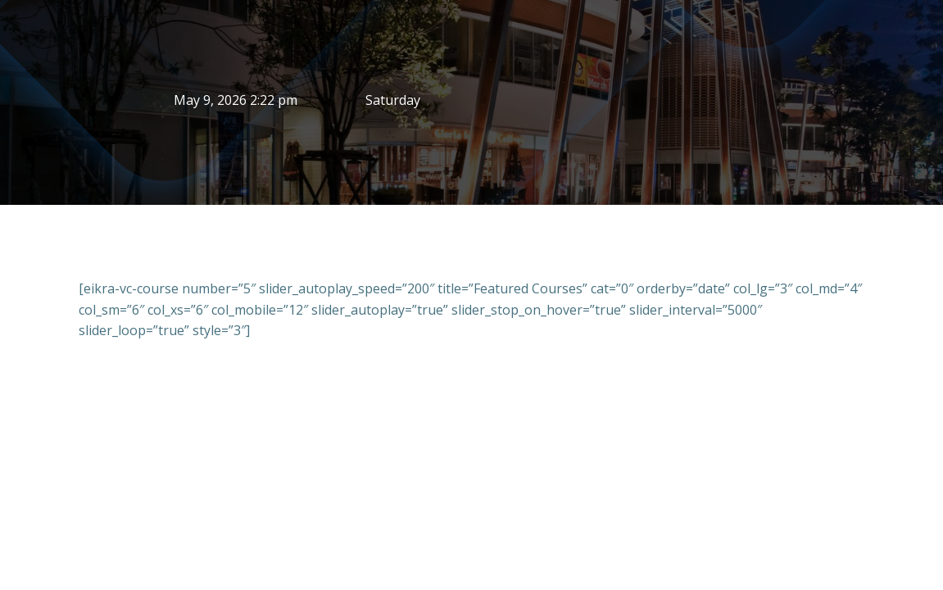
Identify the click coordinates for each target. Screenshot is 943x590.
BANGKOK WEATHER (708, 102)
